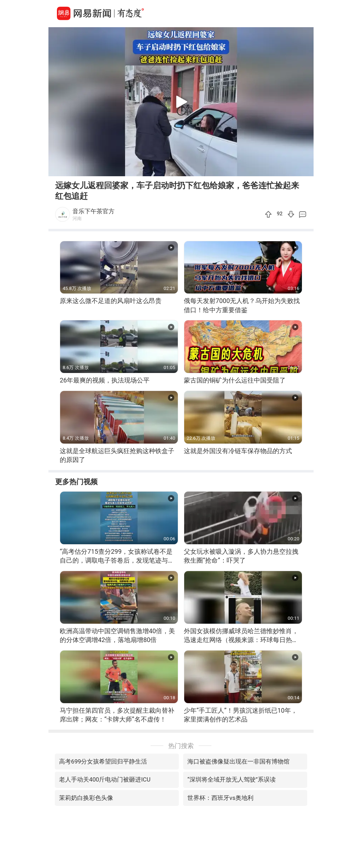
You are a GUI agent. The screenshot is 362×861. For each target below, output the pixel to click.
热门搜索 (181, 745)
